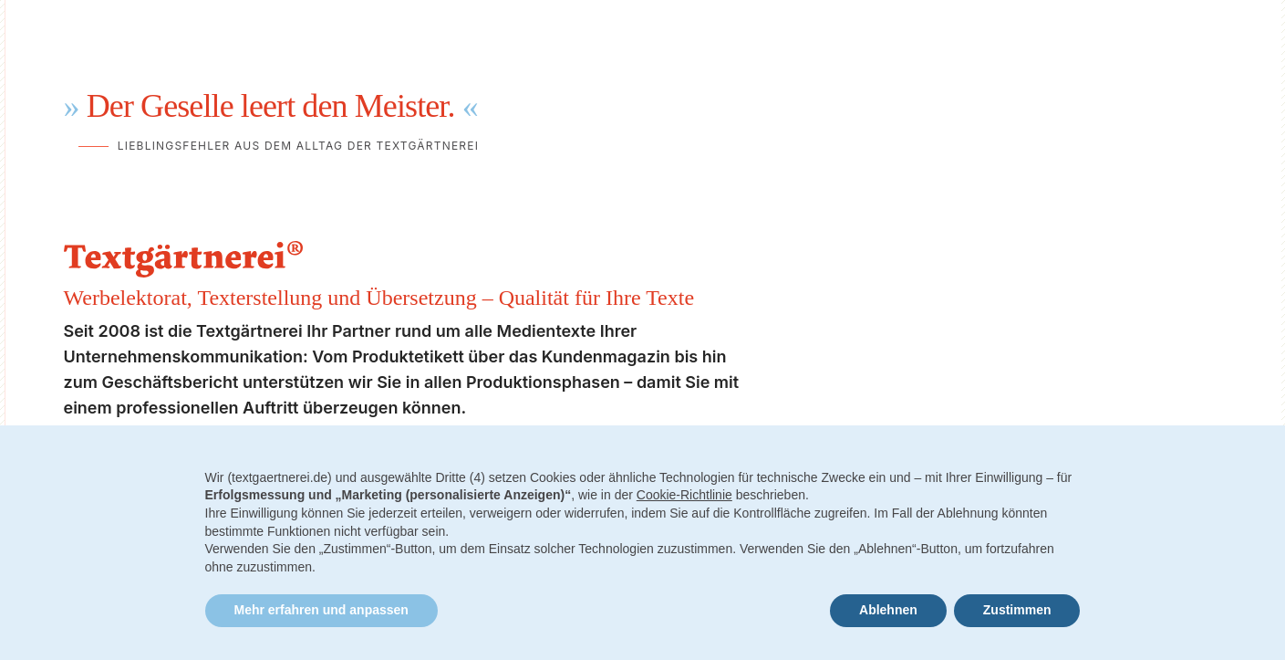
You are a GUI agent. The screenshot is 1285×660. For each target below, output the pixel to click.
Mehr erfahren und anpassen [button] (321, 609)
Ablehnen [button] (888, 609)
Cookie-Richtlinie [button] (684, 494)
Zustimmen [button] (1017, 609)
